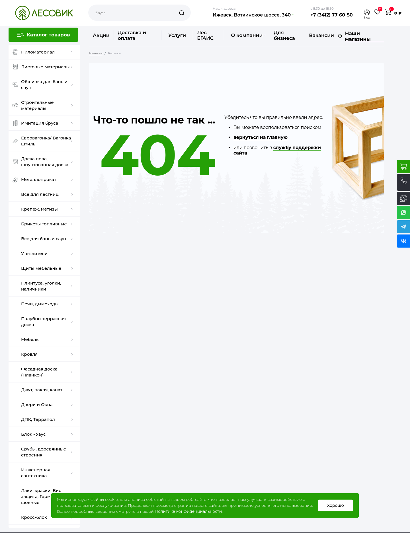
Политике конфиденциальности (188, 511)
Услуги (178, 35)
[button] (367, 12)
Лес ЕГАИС (205, 35)
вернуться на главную (260, 137)
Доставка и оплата (132, 35)
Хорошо (335, 505)
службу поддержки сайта (277, 150)
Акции (101, 35)
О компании (248, 35)
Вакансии (321, 35)
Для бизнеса (284, 35)
